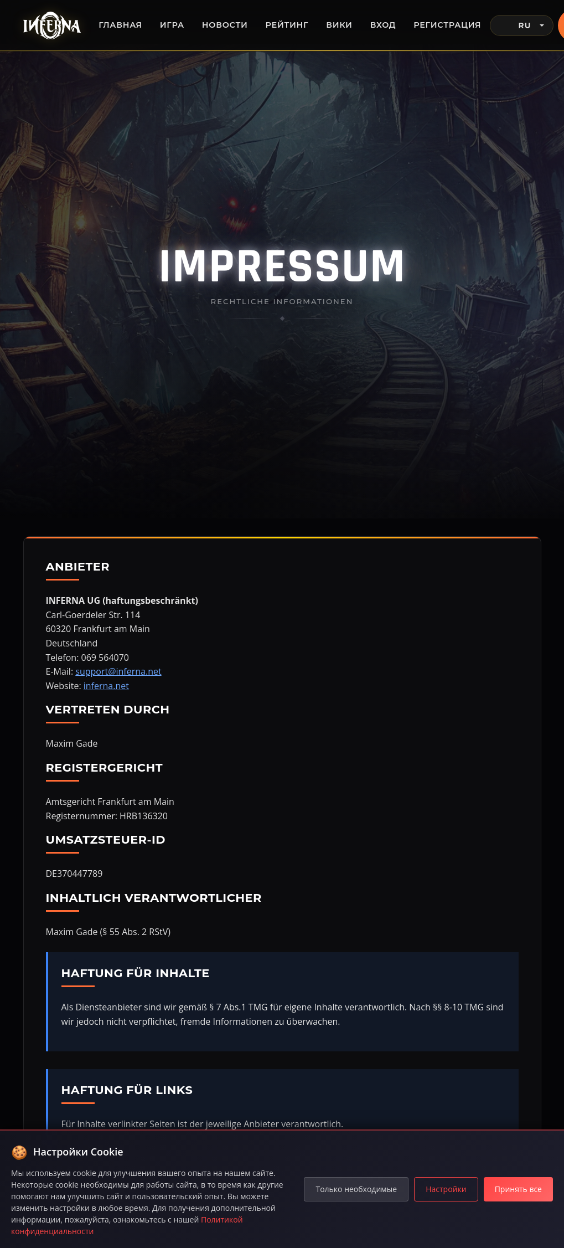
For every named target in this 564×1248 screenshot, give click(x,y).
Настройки (446, 1189)
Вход (383, 25)
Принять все (518, 1189)
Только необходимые (356, 1189)
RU (515, 25)
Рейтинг (287, 25)
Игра (172, 25)
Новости (225, 25)
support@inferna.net (118, 671)
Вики (339, 25)
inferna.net (106, 686)
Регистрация (447, 25)
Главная (120, 25)
